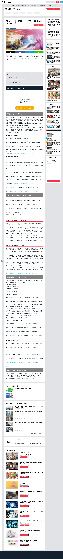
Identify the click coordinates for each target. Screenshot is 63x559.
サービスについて (24, 553)
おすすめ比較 (9, 12)
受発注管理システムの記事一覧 (36, 433)
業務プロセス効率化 (13, 27)
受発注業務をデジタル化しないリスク (15, 80)
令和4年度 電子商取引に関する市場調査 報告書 (23, 153)
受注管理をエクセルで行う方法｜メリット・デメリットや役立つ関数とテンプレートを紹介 (54, 35)
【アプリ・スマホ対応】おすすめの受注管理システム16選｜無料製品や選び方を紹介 (54, 28)
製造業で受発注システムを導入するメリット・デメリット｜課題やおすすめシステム (23, 191)
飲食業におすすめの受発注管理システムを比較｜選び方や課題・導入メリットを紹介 (23, 273)
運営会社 (17, 553)
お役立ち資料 (29, 12)
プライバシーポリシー (37, 553)
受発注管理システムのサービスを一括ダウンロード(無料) (24, 107)
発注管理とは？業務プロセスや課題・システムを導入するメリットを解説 (54, 32)
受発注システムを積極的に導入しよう (15, 82)
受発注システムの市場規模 (13, 77)
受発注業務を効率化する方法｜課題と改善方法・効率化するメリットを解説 (54, 22)
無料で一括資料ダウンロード (53, 8)
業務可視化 (7, 27)
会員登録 (61, 2)
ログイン (57, 2)
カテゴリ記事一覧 (37, 12)
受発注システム (9, 117)
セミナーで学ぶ (22, 12)
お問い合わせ (45, 553)
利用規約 (30, 553)
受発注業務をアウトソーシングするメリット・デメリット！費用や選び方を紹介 (23, 362)
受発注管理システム (38, 25)
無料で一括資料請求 (54, 180)
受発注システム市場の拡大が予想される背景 (17, 79)
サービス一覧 (15, 12)
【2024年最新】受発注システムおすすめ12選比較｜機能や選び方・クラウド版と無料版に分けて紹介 (54, 25)
